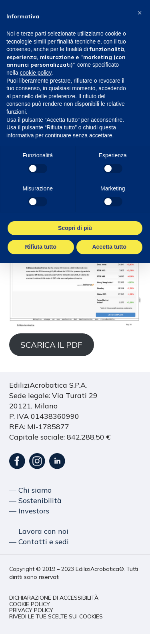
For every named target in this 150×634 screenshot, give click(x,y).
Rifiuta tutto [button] (40, 247)
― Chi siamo (30, 490)
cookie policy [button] (35, 72)
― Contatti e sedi (39, 541)
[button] (53, 598)
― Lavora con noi (38, 531)
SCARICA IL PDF (51, 345)
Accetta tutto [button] (109, 247)
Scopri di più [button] (75, 227)
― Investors (29, 510)
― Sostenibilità (35, 500)
